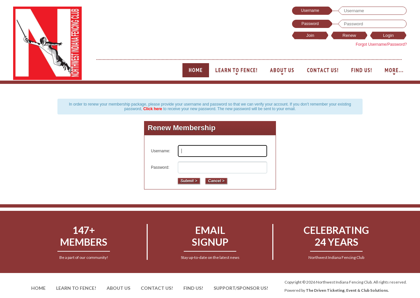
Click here (152, 109)
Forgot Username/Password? (381, 44)
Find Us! (361, 70)
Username (310, 10)
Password (310, 23)
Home (196, 71)
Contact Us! (323, 70)
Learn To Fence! (236, 71)
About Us (282, 71)
